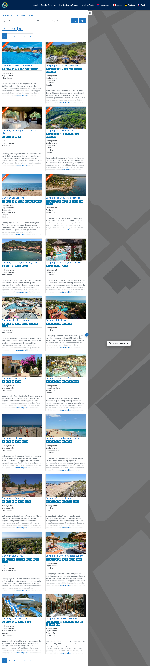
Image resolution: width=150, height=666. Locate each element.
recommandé (5, 45)
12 (25, 36)
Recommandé (9, 29)
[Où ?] (53, 20)
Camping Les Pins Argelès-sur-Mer (64, 262)
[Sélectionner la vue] (20, 29)
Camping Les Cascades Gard (60, 130)
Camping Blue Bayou (12, 555)
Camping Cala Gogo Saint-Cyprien (20, 262)
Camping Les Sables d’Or (59, 378)
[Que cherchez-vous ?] (18, 20)
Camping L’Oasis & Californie (17, 65)
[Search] (74, 20)
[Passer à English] (142, 5)
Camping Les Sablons (13, 197)
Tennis (35, 69)
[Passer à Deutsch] (130, 5)
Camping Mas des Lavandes (16, 320)
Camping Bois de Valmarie (59, 320)
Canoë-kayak (51, 72)
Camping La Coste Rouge (15, 498)
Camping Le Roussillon (14, 378)
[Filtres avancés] (82, 20)
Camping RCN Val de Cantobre (62, 65)
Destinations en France (68, 5)
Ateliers (49, 204)
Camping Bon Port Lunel (14, 618)
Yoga (81, 201)
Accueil (35, 5)
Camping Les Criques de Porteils (63, 197)
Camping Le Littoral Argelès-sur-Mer (65, 555)
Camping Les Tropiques (14, 438)
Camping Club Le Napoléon (60, 498)
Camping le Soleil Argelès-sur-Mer (64, 438)
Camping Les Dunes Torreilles (61, 618)
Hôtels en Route (87, 5)
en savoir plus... (22, 95)
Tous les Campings (48, 5)
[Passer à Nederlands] (103, 5)
